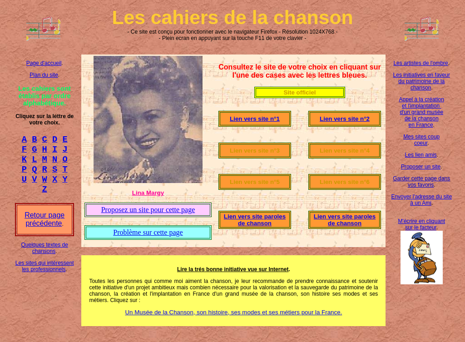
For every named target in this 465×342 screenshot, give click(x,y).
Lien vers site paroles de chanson (255, 220)
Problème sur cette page (148, 232)
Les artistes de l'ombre (420, 63)
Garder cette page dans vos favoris (421, 181)
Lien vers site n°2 (345, 118)
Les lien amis (421, 155)
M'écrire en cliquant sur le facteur (421, 224)
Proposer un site (420, 167)
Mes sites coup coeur (421, 140)
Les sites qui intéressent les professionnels (44, 274)
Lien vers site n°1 (255, 118)
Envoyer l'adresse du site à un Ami (421, 199)
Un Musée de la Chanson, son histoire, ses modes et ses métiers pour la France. (233, 312)
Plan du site (44, 75)
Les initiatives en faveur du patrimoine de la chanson (421, 81)
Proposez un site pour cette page (148, 209)
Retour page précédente (44, 227)
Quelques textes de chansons (44, 256)
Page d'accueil (44, 63)
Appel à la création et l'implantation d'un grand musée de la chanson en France (421, 112)
